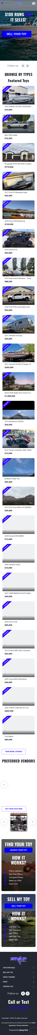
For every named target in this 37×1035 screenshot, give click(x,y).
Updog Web (23, 1030)
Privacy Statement (22, 1025)
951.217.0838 (18, 1008)
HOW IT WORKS (9, 977)
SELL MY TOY (8, 972)
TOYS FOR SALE (9, 968)
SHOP (5, 982)
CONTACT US (8, 986)
